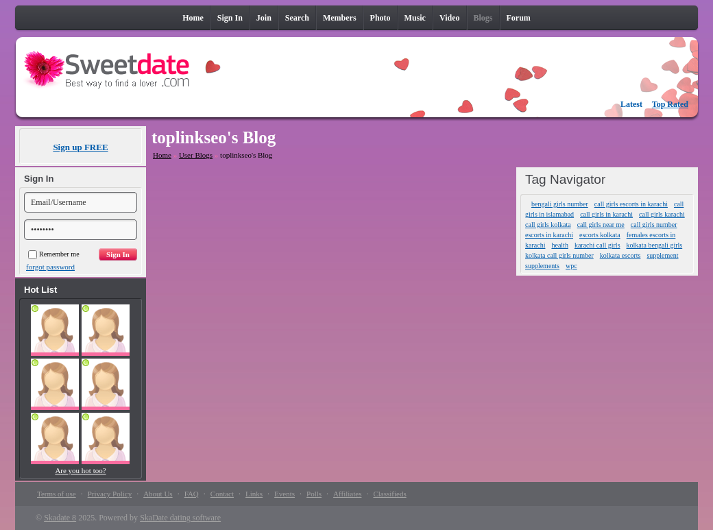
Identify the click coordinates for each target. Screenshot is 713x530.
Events (284, 494)
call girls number (654, 224)
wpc (571, 265)
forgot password (50, 267)
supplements (542, 265)
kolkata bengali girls (655, 245)
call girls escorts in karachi (631, 204)
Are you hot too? (80, 470)
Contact (222, 494)
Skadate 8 (60, 517)
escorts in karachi (549, 235)
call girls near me (601, 224)
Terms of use (56, 494)
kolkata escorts (620, 255)
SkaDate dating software (180, 517)
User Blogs (196, 155)
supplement (662, 255)
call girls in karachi (606, 214)
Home (162, 155)
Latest (631, 104)
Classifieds (389, 494)
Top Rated (670, 104)
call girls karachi (662, 214)
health (559, 245)
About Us (157, 494)
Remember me (54, 254)
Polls (314, 494)
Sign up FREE (80, 147)
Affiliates (347, 494)
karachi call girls (597, 245)
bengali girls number (559, 204)
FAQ (191, 494)
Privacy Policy (110, 494)
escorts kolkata (599, 235)
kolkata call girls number (559, 255)
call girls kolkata (548, 224)
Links (254, 494)
